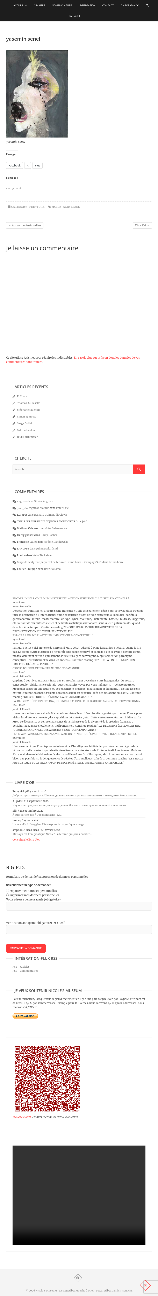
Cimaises (39, 5)
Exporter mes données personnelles (33, 891)
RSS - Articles (21, 967)
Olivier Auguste (43, 501)
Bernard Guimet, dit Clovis (50, 514)
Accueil (18, 5)
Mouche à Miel (22, 1117)
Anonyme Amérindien (25, 225)
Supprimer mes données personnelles (34, 895)
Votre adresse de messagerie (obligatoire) (33, 899)
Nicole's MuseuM (46, 1290)
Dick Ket (142, 225)
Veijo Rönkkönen (43, 555)
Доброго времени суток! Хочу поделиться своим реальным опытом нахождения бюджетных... (75, 795)
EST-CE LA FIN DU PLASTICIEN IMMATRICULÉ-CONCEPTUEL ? (53, 635)
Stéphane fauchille (28, 409)
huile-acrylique (66, 207)
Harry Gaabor (49, 535)
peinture (36, 207)
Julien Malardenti (47, 548)
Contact (108, 5)
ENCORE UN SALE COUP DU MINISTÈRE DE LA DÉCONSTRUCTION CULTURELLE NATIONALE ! (71, 598)
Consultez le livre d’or (26, 839)
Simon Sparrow (26, 416)
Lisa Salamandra (56, 528)
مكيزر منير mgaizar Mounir (33, 507)
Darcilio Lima (52, 568)
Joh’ (84, 521)
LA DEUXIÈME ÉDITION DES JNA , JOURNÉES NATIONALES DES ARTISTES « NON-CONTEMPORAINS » (76, 701)
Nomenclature (62, 5)
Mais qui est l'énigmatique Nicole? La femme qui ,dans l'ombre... (52, 834)
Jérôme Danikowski (56, 541)
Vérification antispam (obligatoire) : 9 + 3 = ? (35, 923)
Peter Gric (62, 507)
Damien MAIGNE (122, 1290)
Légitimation (87, 5)
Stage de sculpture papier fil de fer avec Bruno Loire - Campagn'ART (59, 562)
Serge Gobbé (24, 423)
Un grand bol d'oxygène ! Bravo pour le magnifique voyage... (49, 824)
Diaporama (128, 5)
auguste (22, 501)
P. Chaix (22, 396)
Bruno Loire (116, 562)
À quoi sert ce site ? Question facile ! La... (37, 814)
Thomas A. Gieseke (28, 403)
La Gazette (76, 16)
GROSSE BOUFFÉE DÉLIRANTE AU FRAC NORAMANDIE (46, 668)
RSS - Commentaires (25, 971)
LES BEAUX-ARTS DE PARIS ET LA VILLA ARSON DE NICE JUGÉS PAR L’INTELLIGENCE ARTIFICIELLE (75, 733)
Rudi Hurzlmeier (27, 436)
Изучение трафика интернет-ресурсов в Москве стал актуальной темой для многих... (70, 805)
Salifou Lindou (26, 430)
